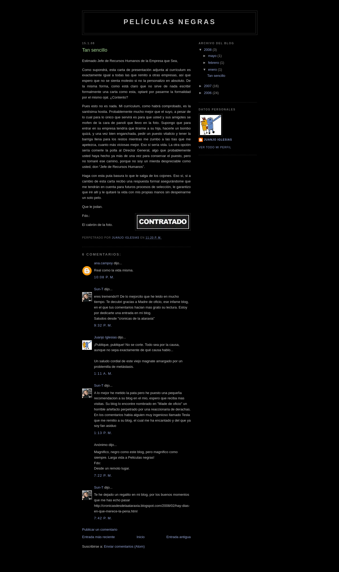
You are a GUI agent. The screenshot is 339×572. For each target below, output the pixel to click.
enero (213, 70)
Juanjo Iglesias (105, 337)
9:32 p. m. (103, 325)
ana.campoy (103, 263)
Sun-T (98, 289)
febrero (214, 63)
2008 (208, 50)
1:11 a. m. (103, 374)
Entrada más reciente (98, 537)
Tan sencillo (216, 76)
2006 (208, 93)
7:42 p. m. (103, 518)
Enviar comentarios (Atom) (124, 546)
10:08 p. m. (104, 277)
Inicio (141, 537)
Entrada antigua (178, 537)
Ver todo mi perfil (215, 147)
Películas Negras (169, 22)
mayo (212, 56)
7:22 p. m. (103, 475)
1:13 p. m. (103, 433)
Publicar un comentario (99, 529)
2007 (208, 86)
